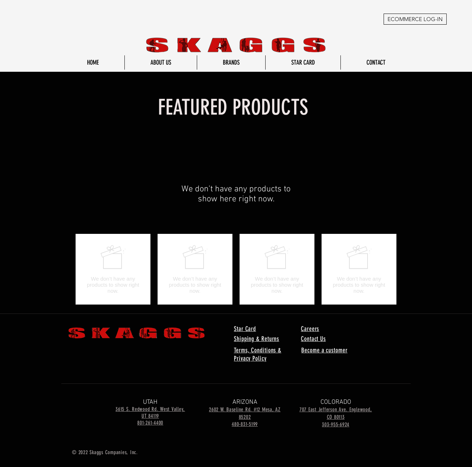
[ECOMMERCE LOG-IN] (415, 19)
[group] (236, 269)
